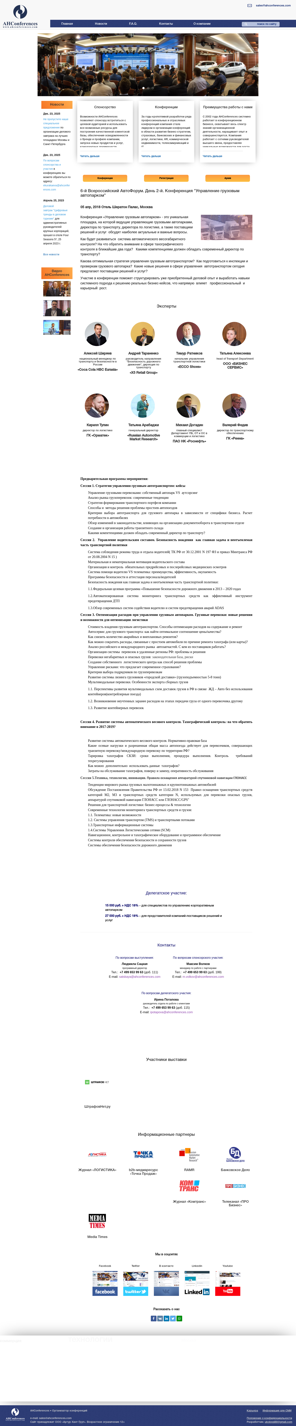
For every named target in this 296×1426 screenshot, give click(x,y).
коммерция (11, 1341)
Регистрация (166, 178)
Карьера (252, 1411)
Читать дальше (89, 156)
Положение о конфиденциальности (269, 1418)
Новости (101, 24)
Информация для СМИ (277, 1411)
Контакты (166, 24)
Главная (67, 24)
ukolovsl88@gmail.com (278, 1422)
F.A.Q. (133, 24)
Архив (227, 178)
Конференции (105, 178)
